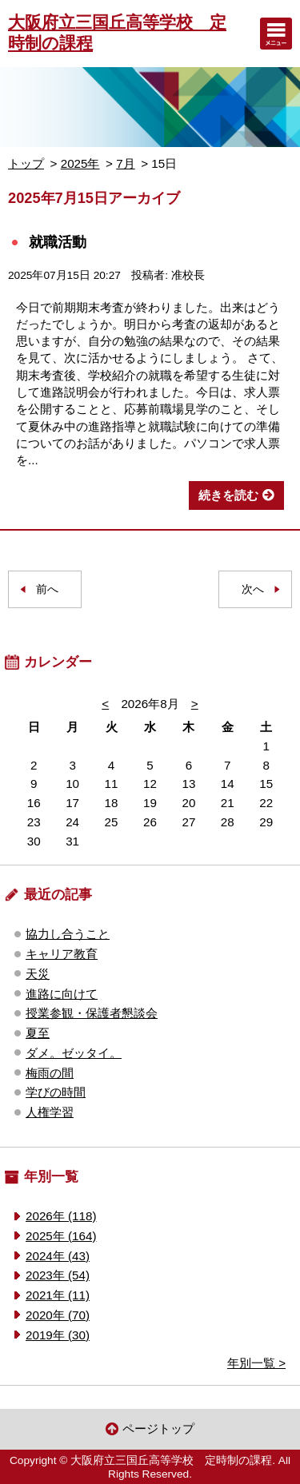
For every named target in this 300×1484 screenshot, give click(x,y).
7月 (125, 163)
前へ (47, 589)
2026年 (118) (61, 1216)
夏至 (38, 1033)
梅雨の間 (50, 1073)
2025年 (80, 163)
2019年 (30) (58, 1335)
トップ (26, 163)
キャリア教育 (62, 954)
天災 (38, 974)
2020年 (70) (58, 1315)
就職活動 (57, 241)
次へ (253, 589)
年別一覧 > (256, 1363)
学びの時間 (56, 1092)
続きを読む (228, 495)
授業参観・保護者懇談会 (92, 1013)
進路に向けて (62, 994)
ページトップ (158, 1428)
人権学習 (50, 1112)
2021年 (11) (58, 1295)
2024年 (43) (58, 1256)
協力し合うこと (68, 934)
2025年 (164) (61, 1236)
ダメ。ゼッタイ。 (74, 1053)
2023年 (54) (58, 1275)
